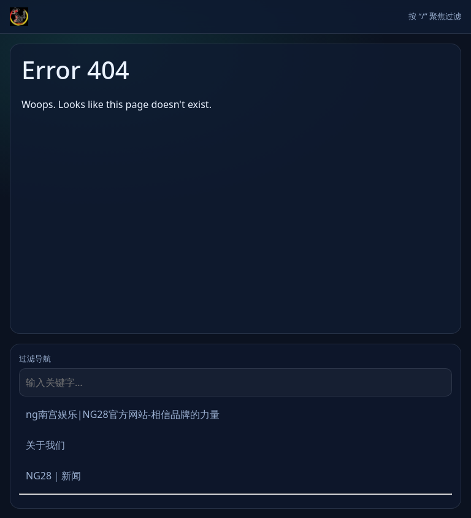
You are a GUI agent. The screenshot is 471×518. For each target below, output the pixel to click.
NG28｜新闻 (53, 475)
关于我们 (45, 445)
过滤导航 (35, 358)
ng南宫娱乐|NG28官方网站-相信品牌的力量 (123, 414)
